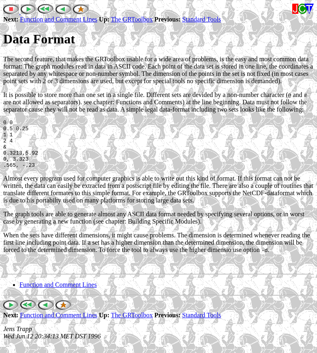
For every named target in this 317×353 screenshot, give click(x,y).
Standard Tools (201, 19)
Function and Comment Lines (58, 19)
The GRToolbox (131, 19)
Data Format (39, 39)
